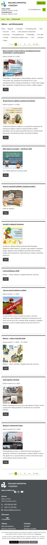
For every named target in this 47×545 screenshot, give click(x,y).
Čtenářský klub (31, 29)
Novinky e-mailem (30, 529)
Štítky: (3, 29)
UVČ (32, 37)
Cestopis (19, 29)
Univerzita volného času (20, 37)
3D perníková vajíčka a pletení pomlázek (19, 101)
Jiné (41, 29)
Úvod (2, 19)
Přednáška (30, 35)
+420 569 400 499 (10, 504)
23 (24, 44)
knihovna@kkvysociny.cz (12, 510)
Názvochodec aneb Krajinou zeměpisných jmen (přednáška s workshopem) (21, 52)
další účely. (38, 534)
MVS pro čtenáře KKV (8, 529)
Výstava (40, 37)
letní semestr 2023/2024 (27, 32)
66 (33, 44)
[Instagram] (18, 492)
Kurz (13, 32)
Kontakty (27, 526)
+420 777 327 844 (10, 507)
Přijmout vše (14, 542)
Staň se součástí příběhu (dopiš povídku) (19, 186)
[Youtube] (22, 492)
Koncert (6, 32)
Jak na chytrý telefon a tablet (14, 290)
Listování (6, 35)
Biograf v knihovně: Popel (13, 425)
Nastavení (33, 542)
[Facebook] (15, 492)
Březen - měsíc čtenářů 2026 (14, 338)
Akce (8, 19)
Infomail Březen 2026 (11, 271)
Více (5, 89)
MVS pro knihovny (7, 526)
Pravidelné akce (18, 35)
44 (29, 44)
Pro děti (40, 35)
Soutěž (5, 37)
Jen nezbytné (24, 542)
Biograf (10, 29)
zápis (5, 40)
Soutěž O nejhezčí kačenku (13, 224)
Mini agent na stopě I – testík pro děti (17, 149)
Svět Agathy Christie (11, 380)
